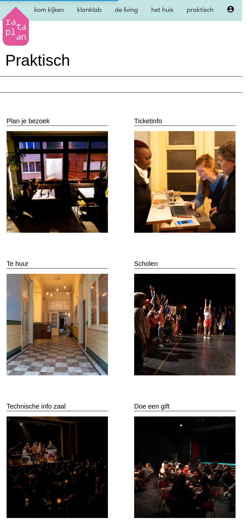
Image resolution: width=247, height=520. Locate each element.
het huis (162, 9)
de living (126, 9)
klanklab (89, 9)
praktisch (200, 9)
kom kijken (49, 9)
